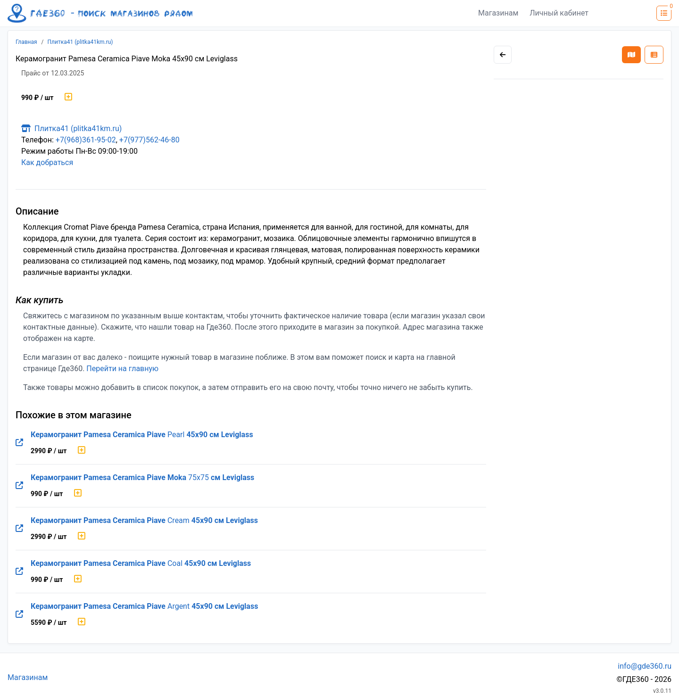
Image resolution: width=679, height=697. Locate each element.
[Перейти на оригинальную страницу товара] (19, 442)
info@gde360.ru (644, 666)
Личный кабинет (559, 12)
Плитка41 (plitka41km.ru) (80, 42)
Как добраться (47, 162)
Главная (26, 42)
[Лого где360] (100, 13)
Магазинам (498, 12)
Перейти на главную (122, 368)
